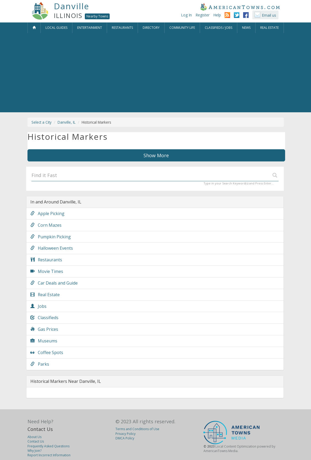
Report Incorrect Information (49, 455)
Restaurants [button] (122, 27)
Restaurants (46, 260)
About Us (34, 437)
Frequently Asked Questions (48, 446)
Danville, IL (67, 122)
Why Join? (34, 450)
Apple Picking (47, 213)
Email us (269, 15)
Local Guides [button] (56, 27)
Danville (71, 6)
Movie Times (46, 271)
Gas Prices (44, 329)
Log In (186, 14)
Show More (156, 155)
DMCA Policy (124, 438)
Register (203, 14)
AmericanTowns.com (240, 7)
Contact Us (40, 429)
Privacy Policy (125, 433)
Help (217, 14)
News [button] (246, 27)
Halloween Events (51, 248)
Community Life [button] (182, 27)
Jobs (38, 306)
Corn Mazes (46, 225)
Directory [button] (151, 27)
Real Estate (45, 295)
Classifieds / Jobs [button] (218, 27)
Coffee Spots (46, 352)
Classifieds (44, 317)
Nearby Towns (97, 16)
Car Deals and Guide (54, 283)
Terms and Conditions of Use (137, 429)
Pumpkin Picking (50, 237)
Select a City (41, 122)
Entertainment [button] (89, 27)
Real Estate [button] (269, 27)
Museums (43, 341)
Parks (39, 364)
